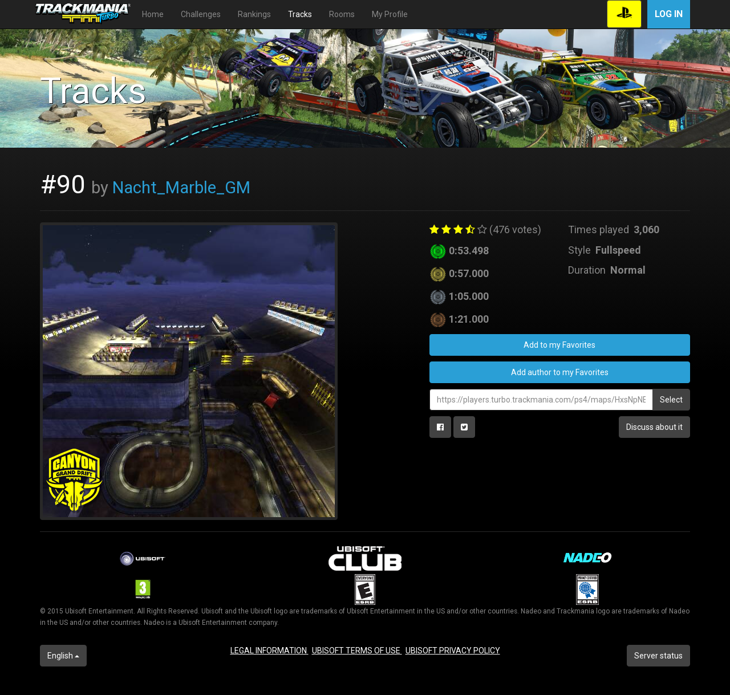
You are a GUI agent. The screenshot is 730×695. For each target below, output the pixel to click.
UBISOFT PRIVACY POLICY (452, 650)
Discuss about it (654, 427)
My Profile (390, 14)
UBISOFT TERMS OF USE (357, 650)
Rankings (254, 14)
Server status (658, 655)
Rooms (342, 14)
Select (671, 399)
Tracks (300, 14)
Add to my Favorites (559, 344)
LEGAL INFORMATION (269, 650)
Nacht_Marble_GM (181, 187)
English (63, 655)
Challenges (201, 14)
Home (153, 14)
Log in (669, 14)
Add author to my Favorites (560, 372)
